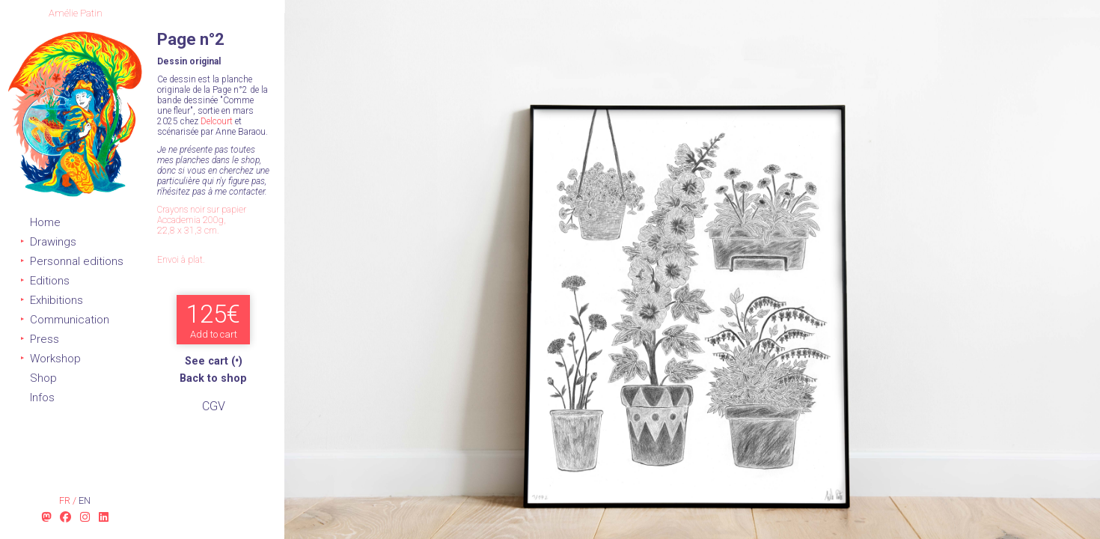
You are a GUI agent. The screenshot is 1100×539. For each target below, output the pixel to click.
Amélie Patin (76, 13)
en (85, 500)
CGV (213, 406)
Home (45, 222)
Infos (42, 397)
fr (66, 500)
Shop (43, 378)
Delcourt (217, 121)
